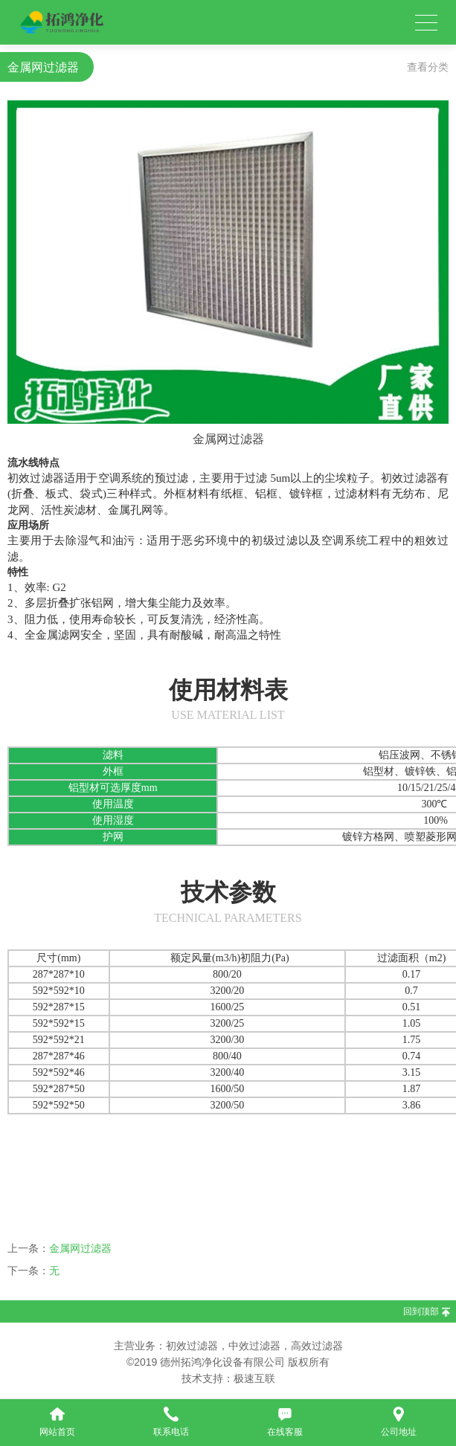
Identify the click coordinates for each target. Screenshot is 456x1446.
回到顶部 (421, 1311)
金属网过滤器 (80, 1248)
